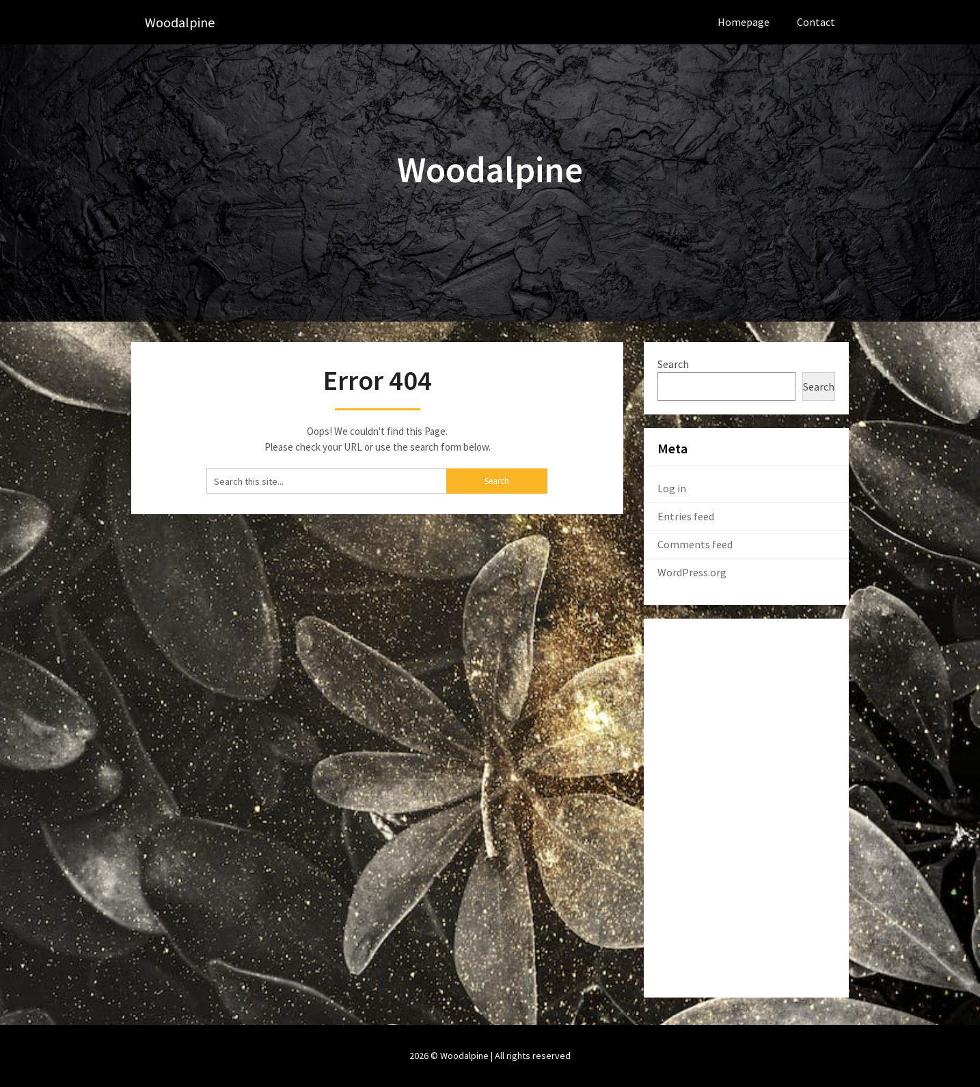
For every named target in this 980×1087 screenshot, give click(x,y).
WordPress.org (691, 572)
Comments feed (695, 544)
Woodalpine (180, 22)
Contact (816, 22)
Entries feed (685, 516)
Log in (671, 488)
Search (673, 364)
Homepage (744, 22)
